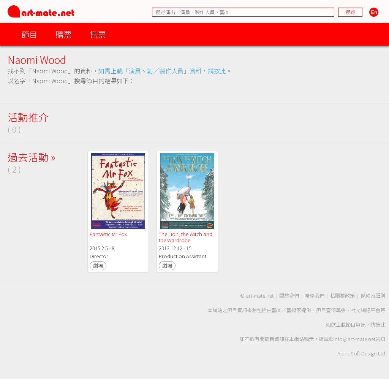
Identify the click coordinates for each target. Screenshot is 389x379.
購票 (63, 34)
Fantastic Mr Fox (108, 234)
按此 (380, 324)
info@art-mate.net (354, 339)
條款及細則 (373, 295)
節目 (29, 34)
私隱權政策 (342, 295)
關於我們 (289, 295)
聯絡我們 (314, 295)
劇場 (98, 265)
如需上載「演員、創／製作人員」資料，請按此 (162, 70)
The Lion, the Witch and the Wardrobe (186, 237)
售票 (98, 34)
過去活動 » (31, 156)
